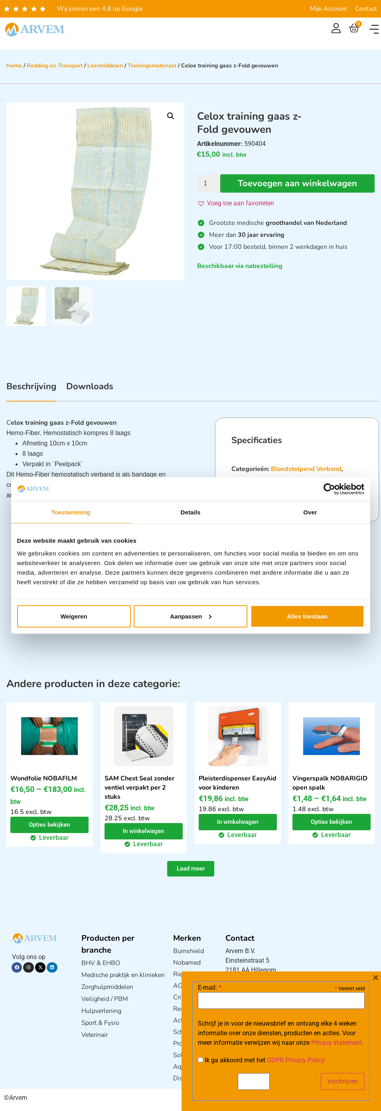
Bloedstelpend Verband (306, 469)
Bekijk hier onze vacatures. (262, 1056)
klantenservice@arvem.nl (276, 1018)
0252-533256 (255, 999)
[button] (374, 29)
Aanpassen (190, 616)
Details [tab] (191, 512)
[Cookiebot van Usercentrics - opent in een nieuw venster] (329, 489)
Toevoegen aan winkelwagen (297, 183)
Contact (366, 8)
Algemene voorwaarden (344, 1097)
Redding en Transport (55, 65)
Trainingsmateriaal (152, 65)
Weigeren (73, 616)
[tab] (31, 391)
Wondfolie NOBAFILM (43, 778)
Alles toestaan (307, 616)
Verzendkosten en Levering (265, 1097)
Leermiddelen (105, 65)
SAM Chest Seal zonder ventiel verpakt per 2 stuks (139, 787)
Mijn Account (328, 8)
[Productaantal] (208, 183)
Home (14, 65)
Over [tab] (310, 512)
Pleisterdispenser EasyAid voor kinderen (237, 783)
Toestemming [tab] (71, 512)
